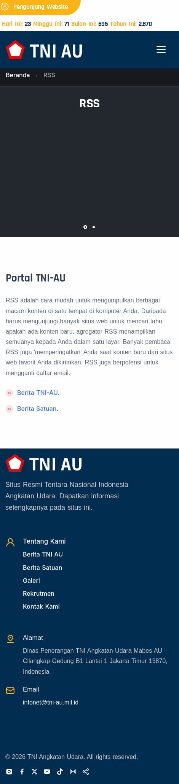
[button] (85, 227)
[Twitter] (34, 772)
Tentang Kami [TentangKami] (44, 541)
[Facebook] (22, 772)
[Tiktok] (60, 772)
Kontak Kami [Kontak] (41, 606)
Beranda (18, 75)
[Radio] (73, 772)
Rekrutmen (38, 593)
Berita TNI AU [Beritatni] (43, 554)
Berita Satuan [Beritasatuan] (42, 567)
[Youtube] (47, 772)
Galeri (31, 580)
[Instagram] (9, 772)
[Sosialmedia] (86, 772)
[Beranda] (44, 49)
